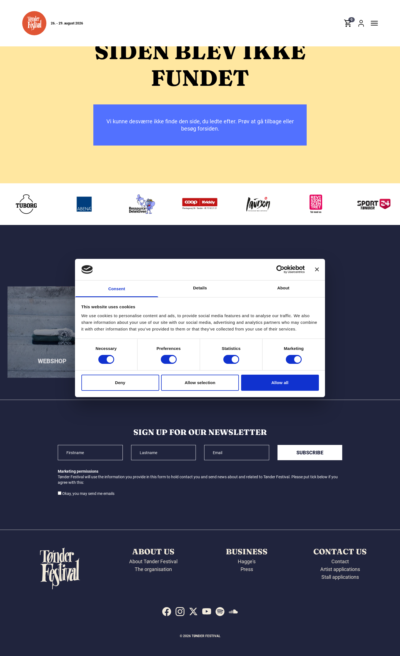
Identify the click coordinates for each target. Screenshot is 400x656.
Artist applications (340, 569)
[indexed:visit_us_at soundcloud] (233, 611)
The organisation (153, 569)
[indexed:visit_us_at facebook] (166, 611)
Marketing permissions (78, 471)
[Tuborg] (77, 204)
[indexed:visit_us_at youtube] (206, 611)
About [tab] (283, 288)
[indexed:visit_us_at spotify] (220, 611)
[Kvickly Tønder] (250, 204)
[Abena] (134, 204)
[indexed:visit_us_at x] (193, 611)
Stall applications (340, 577)
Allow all (280, 382)
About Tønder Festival (153, 561)
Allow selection (200, 382)
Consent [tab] (116, 288)
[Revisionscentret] (366, 204)
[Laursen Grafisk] (308, 204)
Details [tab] (200, 288)
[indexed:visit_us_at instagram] (180, 611)
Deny (120, 382)
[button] (34, 23)
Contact (340, 561)
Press (247, 569)
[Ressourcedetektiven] (192, 204)
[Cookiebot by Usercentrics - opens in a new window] (280, 269)
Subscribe (309, 452)
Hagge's (247, 561)
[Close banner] (317, 269)
